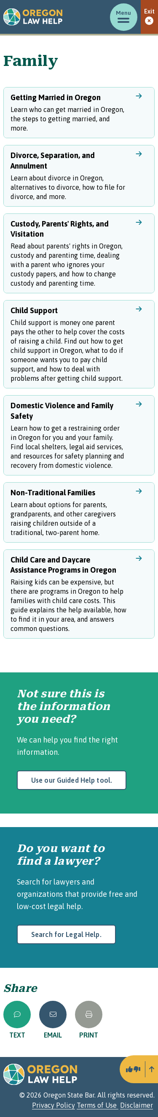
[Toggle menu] (123, 17)
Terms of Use (97, 1105)
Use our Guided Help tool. (71, 780)
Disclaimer (136, 1105)
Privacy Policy (53, 1105)
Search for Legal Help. (66, 934)
